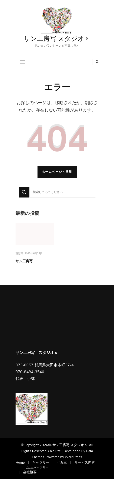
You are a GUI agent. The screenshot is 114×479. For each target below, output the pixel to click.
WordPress (73, 457)
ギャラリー (40, 462)
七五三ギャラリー (37, 467)
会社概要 (30, 472)
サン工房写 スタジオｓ (57, 39)
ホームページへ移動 (57, 172)
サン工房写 (24, 261)
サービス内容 (84, 462)
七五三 (62, 462)
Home (20, 462)
